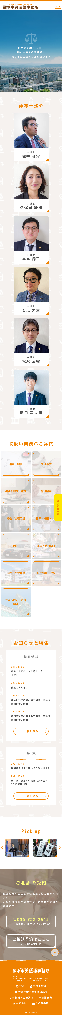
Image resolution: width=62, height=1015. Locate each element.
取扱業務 (47, 997)
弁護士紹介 (39, 986)
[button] (3, 847)
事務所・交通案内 (22, 997)
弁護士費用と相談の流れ (33, 992)
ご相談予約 (42, 1003)
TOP (21, 986)
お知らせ (21, 1003)
